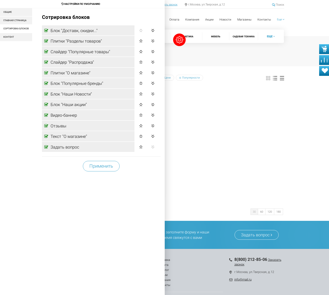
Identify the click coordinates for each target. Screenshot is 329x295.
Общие (7, 12)
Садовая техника (244, 36)
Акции (209, 19)
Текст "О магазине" (68, 136)
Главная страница (14, 20)
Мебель (215, 36)
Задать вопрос (64, 147)
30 (254, 211)
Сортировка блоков (16, 28)
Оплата (174, 19)
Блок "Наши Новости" (71, 94)
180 (278, 211)
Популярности (189, 77)
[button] (280, 20)
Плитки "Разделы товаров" (76, 41)
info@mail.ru (243, 279)
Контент (8, 37)
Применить (101, 166)
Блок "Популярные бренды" (76, 83)
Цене (166, 77)
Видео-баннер (63, 115)
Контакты (264, 19)
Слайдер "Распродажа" (72, 62)
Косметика (186, 36)
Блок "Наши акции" (68, 104)
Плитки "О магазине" (70, 72)
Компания (192, 19)
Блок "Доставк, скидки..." (74, 30)
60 (261, 211)
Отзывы (58, 125)
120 (270, 211)
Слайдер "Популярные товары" (80, 51)
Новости (225, 19)
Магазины (244, 19)
